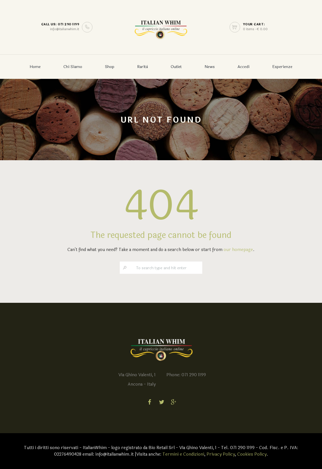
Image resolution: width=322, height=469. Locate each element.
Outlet (176, 67)
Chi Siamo (72, 67)
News (210, 67)
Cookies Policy (252, 454)
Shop (109, 67)
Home (35, 67)
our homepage (238, 249)
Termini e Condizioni (183, 454)
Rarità (142, 67)
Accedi (243, 67)
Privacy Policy (221, 454)
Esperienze (282, 67)
